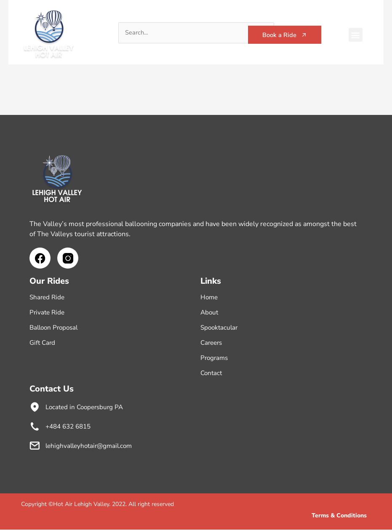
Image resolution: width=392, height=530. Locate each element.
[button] (356, 35)
